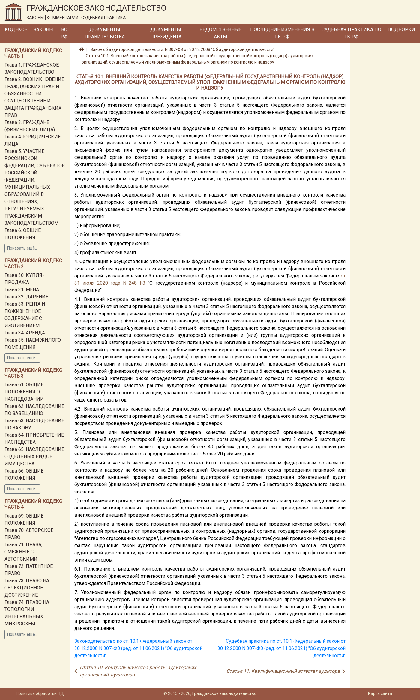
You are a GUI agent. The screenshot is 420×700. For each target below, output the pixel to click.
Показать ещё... (22, 248)
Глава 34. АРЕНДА (24, 333)
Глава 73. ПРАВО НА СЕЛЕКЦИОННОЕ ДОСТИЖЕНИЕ (26, 588)
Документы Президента (166, 33)
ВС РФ (64, 33)
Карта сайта (380, 693)
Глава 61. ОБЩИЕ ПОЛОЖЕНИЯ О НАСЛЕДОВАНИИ (24, 392)
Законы (44, 29)
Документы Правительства (105, 33)
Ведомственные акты (221, 33)
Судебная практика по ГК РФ (351, 33)
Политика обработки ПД (40, 693)
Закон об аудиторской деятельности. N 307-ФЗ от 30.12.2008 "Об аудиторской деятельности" (183, 49)
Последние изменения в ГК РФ (282, 33)
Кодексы (17, 29)
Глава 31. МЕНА (21, 289)
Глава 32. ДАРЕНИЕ (26, 297)
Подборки (401, 29)
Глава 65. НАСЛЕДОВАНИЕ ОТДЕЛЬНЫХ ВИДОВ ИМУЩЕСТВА (34, 456)
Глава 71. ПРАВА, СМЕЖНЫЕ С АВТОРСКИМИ (23, 552)
